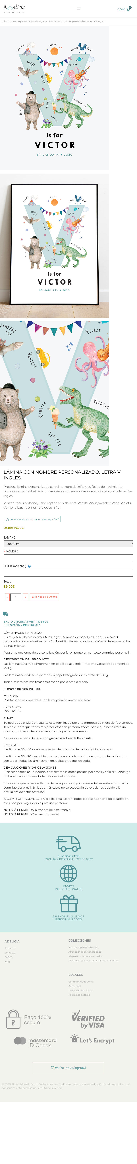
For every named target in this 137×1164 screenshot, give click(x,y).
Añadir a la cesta (44, 597)
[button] (79, 9)
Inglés (42, 21)
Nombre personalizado (23, 21)
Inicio (5, 21)
